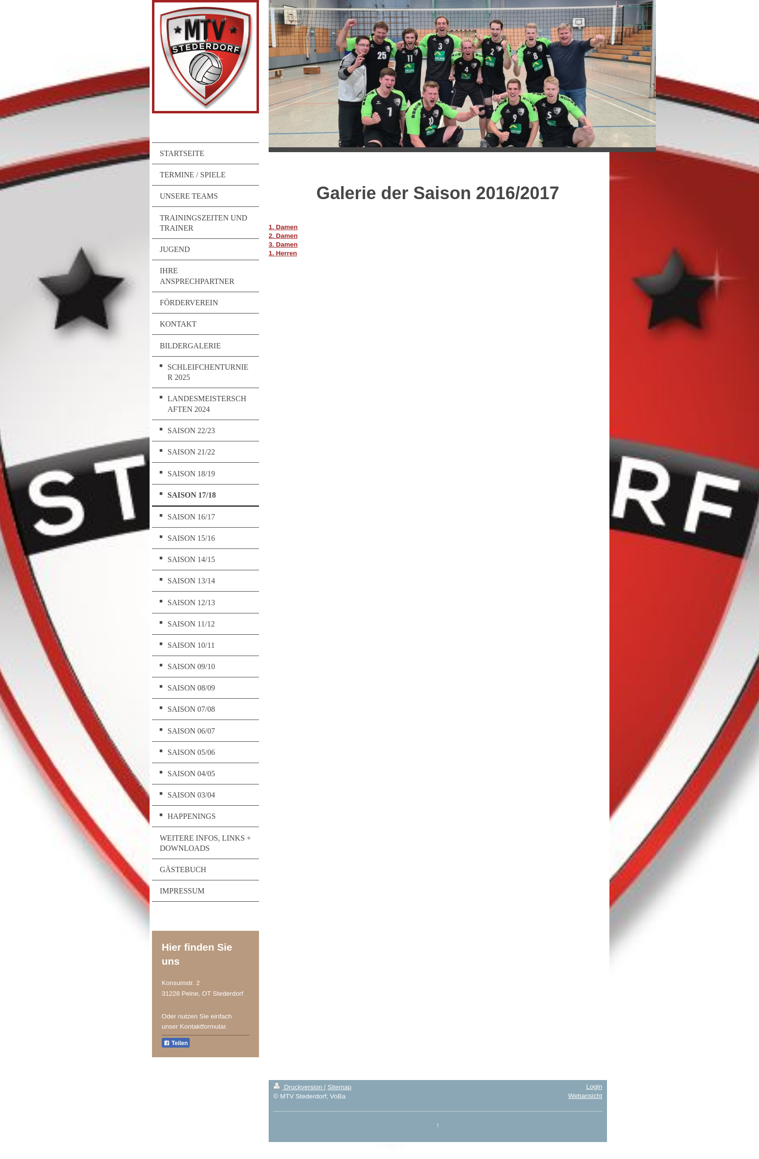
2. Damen (283, 235)
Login (594, 1086)
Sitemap (339, 1087)
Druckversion (298, 1087)
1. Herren (283, 253)
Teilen (176, 1043)
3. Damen (283, 244)
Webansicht (585, 1095)
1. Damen (283, 227)
